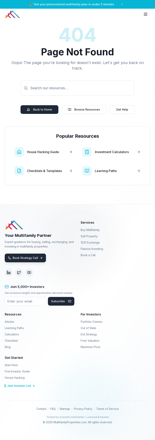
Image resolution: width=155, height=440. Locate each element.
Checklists (11, 340)
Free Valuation (90, 340)
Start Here (11, 365)
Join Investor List (20, 385)
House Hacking (15, 377)
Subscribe (61, 301)
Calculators (12, 334)
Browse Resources (84, 109)
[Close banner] (122, 4)
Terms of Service (107, 408)
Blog (8, 347)
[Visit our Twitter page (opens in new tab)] (19, 272)
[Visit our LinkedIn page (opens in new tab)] (9, 272)
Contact (41, 408)
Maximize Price (90, 347)
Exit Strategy (89, 334)
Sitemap (65, 408)
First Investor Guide (17, 371)
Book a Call (88, 255)
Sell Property (89, 236)
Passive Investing (92, 248)
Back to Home (39, 109)
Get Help (122, 109)
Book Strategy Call (25, 258)
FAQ (53, 408)
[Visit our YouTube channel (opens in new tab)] (29, 272)
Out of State (88, 328)
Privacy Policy (83, 408)
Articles (9, 321)
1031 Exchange (90, 242)
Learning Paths (14, 328)
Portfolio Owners (92, 321)
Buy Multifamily (90, 230)
